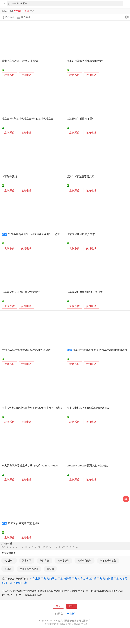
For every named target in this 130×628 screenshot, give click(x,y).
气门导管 (44, 560)
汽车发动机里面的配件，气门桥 (85, 292)
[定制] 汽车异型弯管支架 (80, 176)
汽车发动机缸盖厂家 (90, 578)
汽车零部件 (63, 560)
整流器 (7, 568)
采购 (126, 499)
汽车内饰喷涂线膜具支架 (81, 234)
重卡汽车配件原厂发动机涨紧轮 (20, 60)
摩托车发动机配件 (29, 568)
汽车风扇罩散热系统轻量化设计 (85, 60)
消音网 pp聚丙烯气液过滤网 (24, 523)
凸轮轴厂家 (20, 582)
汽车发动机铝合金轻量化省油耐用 (21, 292)
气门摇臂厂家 (111, 578)
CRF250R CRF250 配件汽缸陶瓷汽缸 (87, 465)
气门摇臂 (9, 560)
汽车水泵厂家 (38, 578)
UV (63, 547)
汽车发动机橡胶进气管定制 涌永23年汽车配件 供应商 (32, 407)
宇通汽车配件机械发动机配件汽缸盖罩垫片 (26, 350)
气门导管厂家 (55, 578)
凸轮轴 (50, 568)
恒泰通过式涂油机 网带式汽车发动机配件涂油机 (100, 350)
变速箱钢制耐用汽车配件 (81, 118)
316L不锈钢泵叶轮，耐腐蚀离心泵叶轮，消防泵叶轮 (37, 234)
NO (43, 547)
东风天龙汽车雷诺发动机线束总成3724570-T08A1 (30, 465)
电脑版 (71, 613)
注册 (71, 606)
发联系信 (9, 74)
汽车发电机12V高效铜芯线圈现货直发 (88, 407)
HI (26, 547)
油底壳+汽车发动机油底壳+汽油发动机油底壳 (27, 118)
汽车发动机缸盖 (108, 560)
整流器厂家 (70, 578)
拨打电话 (26, 74)
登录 (58, 606)
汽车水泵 (26, 560)
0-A (3, 547)
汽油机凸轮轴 (84, 560)
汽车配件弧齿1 (10, 176)
